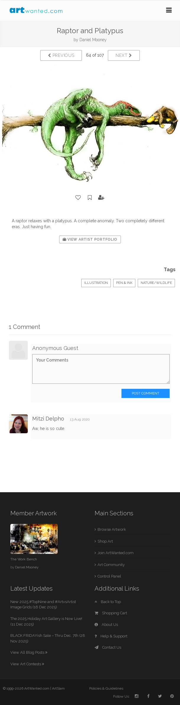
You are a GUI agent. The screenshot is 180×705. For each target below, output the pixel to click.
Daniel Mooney (93, 39)
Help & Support (111, 636)
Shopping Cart (111, 613)
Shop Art (105, 541)
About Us (106, 624)
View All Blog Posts (28, 652)
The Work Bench (23, 559)
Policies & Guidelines (106, 688)
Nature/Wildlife (156, 283)
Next (124, 55)
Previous (61, 55)
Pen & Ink (124, 283)
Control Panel (109, 576)
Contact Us (108, 647)
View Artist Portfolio (90, 239)
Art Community (111, 564)
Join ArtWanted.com (116, 553)
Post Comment (145, 393)
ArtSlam (58, 688)
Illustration (96, 283)
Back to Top (108, 602)
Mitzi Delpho (48, 418)
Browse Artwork (112, 529)
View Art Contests (27, 664)
